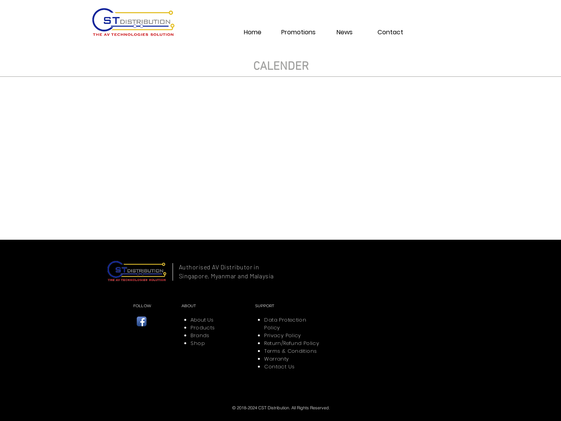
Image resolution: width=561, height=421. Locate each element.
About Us (202, 320)
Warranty (276, 359)
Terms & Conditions (290, 351)
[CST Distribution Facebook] (141, 321)
